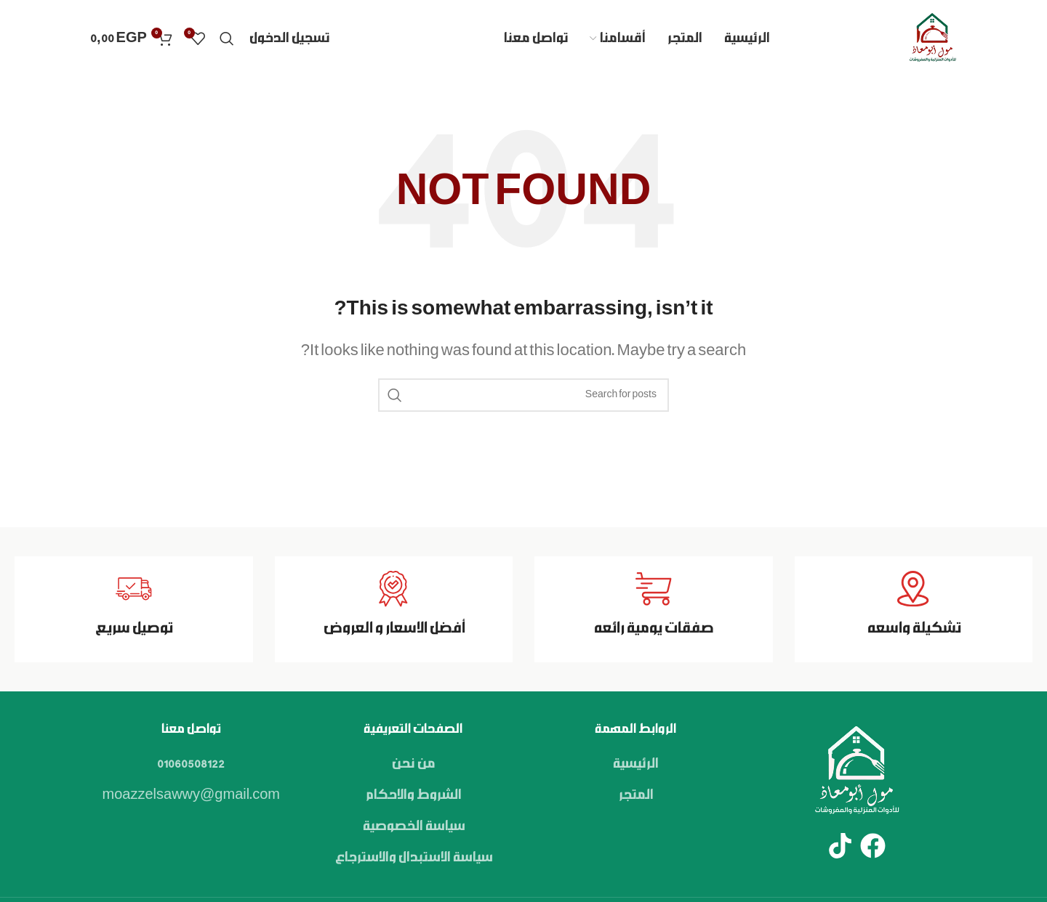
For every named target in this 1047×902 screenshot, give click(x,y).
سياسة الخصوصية (413, 826)
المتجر (635, 795)
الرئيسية (635, 764)
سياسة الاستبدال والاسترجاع (413, 857)
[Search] (226, 38)
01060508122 (191, 764)
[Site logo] (932, 38)
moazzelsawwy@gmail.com (191, 795)
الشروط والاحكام (413, 795)
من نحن (413, 764)
